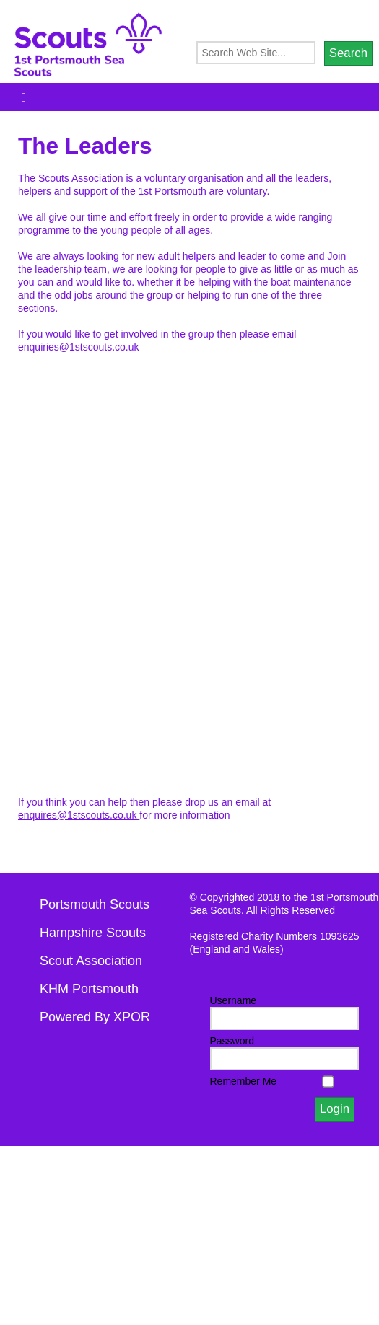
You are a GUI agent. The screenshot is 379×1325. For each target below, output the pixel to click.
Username (233, 1000)
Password (232, 1041)
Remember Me (243, 1081)
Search (348, 53)
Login (334, 1109)
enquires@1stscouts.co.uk (78, 815)
